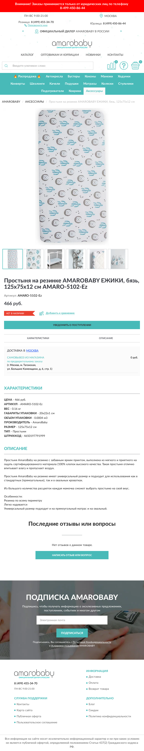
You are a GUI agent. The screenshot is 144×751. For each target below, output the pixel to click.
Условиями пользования (65, 646)
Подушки (71, 83)
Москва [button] (32, 350)
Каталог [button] (27, 55)
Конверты (18, 83)
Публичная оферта (29, 716)
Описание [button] (106, 338)
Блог (92, 704)
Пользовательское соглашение (37, 722)
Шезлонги (37, 83)
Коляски (107, 83)
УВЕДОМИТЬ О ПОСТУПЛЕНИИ (72, 325)
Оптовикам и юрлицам (60, 55)
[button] (36, 25)
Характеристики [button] (38, 338)
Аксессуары (94, 91)
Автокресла (54, 76)
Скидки (93, 710)
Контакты (115, 55)
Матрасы (90, 83)
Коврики (75, 91)
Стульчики (125, 83)
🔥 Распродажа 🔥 (27, 76)
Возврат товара (99, 689)
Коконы (90, 76)
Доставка (95, 677)
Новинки (93, 55)
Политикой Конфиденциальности (92, 642)
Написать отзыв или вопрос (72, 555)
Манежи (107, 76)
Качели (54, 83)
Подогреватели (52, 91)
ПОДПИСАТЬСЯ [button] (72, 633)
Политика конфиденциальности (110, 716)
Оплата (93, 683)
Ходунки (124, 76)
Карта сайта (24, 710)
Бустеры (74, 76)
